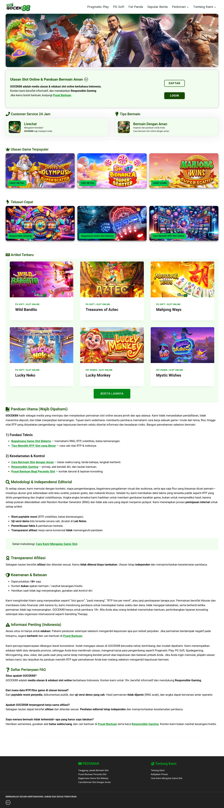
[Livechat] (57, 128)
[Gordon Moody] (61, 802)
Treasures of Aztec (100, 311)
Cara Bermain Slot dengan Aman (32, 463)
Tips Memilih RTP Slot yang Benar (33, 446)
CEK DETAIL (87, 184)
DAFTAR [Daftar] (174, 83)
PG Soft (118, 6)
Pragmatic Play (98, 6)
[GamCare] (42, 802)
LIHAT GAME (160, 184)
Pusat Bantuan (62, 95)
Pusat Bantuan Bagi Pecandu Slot (33, 472)
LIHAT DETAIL (16, 184)
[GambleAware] (22, 802)
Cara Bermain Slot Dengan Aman (96, 782)
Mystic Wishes (167, 376)
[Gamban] (79, 802)
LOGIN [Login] (174, 95)
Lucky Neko (24, 376)
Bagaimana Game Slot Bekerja (97, 237)
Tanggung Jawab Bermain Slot (95, 770)
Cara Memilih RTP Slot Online (168, 237)
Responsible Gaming (20, 237)
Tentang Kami (158, 770)
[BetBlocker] (105, 802)
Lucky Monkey (97, 376)
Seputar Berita (157, 6)
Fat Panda (135, 6)
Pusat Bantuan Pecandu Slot (93, 774)
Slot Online (33, 306)
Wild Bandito (25, 311)
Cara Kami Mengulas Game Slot (57, 546)
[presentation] (41, 281)
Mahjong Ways (167, 311)
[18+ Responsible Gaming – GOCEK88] (86, 79)
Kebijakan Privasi (160, 774)
